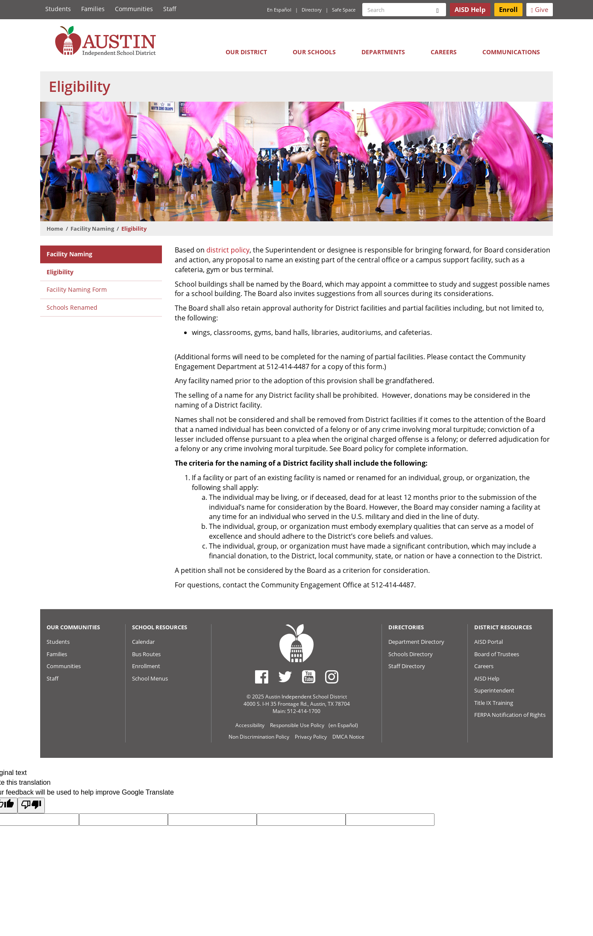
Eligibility (60, 272)
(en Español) (343, 725)
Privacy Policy (311, 736)
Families (93, 9)
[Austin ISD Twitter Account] (285, 677)
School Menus (150, 678)
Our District (246, 52)
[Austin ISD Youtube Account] (308, 677)
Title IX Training (493, 703)
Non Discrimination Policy (259, 736)
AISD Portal (488, 642)
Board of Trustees (496, 654)
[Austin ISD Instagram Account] (332, 677)
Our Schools (314, 52)
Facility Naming (92, 228)
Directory (312, 9)
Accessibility (249, 725)
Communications (511, 52)
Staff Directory (406, 666)
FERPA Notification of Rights (510, 715)
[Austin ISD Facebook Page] (261, 677)
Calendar (143, 642)
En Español (279, 9)
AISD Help (486, 678)
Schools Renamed (72, 307)
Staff (169, 9)
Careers (444, 52)
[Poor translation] (31, 805)
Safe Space (343, 9)
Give (539, 9)
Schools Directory (410, 654)
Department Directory (416, 642)
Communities (134, 9)
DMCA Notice (348, 736)
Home (55, 228)
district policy (228, 250)
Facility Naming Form (77, 289)
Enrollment (146, 666)
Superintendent (494, 690)
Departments (383, 52)
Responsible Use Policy (297, 725)
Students (58, 9)
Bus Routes (146, 654)
